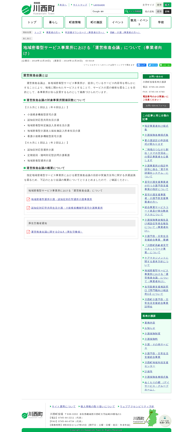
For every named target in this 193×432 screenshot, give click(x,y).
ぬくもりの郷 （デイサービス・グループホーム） (157, 386)
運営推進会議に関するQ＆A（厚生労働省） (55, 232)
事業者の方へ (53, 32)
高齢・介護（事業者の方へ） (125, 32)
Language (99, 5)
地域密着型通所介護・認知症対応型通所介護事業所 (59, 199)
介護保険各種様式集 (156, 135)
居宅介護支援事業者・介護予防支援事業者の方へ (156, 198)
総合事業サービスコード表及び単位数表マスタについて (156, 211)
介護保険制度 (153, 333)
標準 (159, 5)
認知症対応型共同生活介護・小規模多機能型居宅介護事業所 (65, 208)
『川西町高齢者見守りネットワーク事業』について (156, 249)
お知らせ (150, 328)
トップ (37, 32)
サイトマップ (80, 5)
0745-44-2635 (157, 87)
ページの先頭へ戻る (165, 422)
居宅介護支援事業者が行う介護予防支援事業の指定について (156, 185)
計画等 (149, 371)
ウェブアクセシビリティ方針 (137, 406)
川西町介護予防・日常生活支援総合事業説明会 (156, 303)
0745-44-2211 (66, 417)
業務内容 (150, 322)
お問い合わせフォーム (156, 105)
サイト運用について (64, 406)
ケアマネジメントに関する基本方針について (156, 261)
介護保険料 (151, 339)
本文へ (63, 5)
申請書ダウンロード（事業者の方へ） (85, 32)
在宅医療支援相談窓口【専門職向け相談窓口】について (156, 290)
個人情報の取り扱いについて (98, 406)
